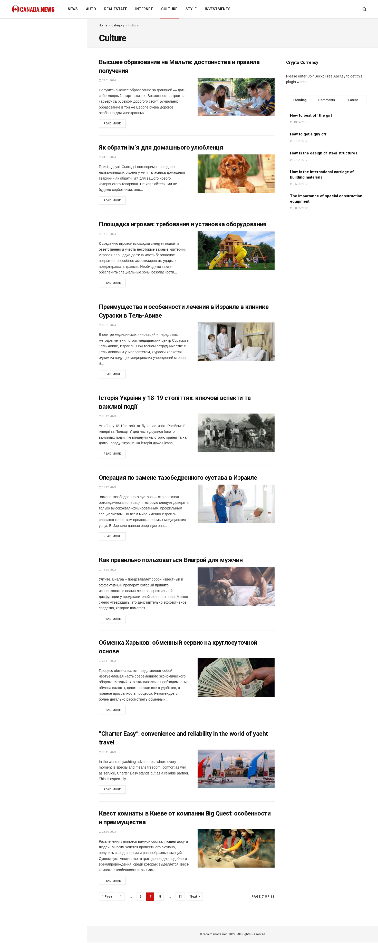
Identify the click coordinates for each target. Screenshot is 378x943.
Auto (91, 9)
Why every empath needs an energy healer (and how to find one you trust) (51, 409)
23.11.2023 (107, 752)
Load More (43, 463)
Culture (169, 9)
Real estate (115, 9)
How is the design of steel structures (323, 153)
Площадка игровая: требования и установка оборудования (183, 224)
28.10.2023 (107, 832)
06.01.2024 (107, 325)
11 (180, 897)
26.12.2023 (107, 416)
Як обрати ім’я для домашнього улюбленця (161, 147)
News (73, 9)
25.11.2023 (107, 661)
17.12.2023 (107, 487)
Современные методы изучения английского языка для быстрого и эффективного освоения (55, 87)
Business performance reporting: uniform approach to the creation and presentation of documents (42, 53)
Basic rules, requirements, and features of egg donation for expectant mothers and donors (52, 242)
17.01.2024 (107, 234)
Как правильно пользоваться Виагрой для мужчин (171, 560)
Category (117, 25)
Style (191, 9)
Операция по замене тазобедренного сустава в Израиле (178, 478)
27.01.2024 (107, 80)
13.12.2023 (107, 570)
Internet (144, 9)
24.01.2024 (107, 157)
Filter (75, 23)
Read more (112, 123)
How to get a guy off (308, 134)
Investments (217, 9)
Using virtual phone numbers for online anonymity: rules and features (53, 298)
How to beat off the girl (311, 115)
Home (103, 25)
